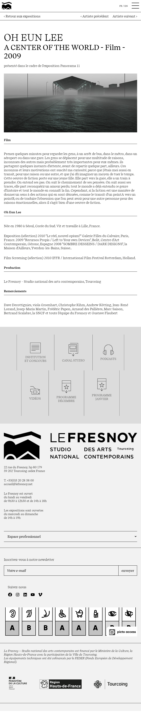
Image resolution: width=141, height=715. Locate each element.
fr (120, 6)
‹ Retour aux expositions (22, 16)
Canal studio (73, 360)
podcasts (108, 359)
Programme (102, 395)
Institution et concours (35, 359)
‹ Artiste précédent (95, 16)
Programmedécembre (66, 399)
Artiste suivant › (125, 16)
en (126, 6)
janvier (101, 399)
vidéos (35, 398)
